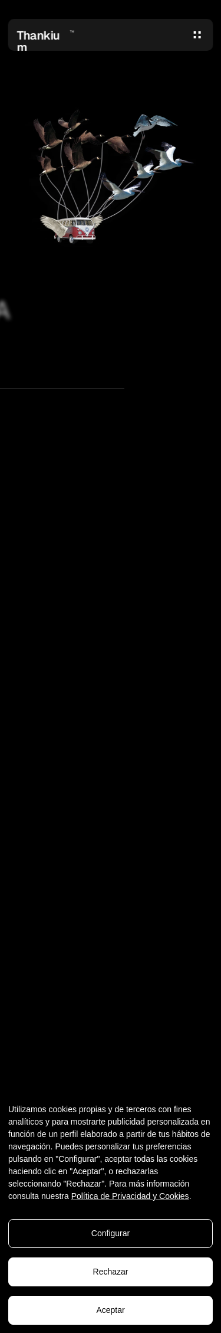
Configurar (110, 1235)
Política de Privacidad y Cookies (130, 1198)
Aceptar (110, 1311)
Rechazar (110, 1273)
